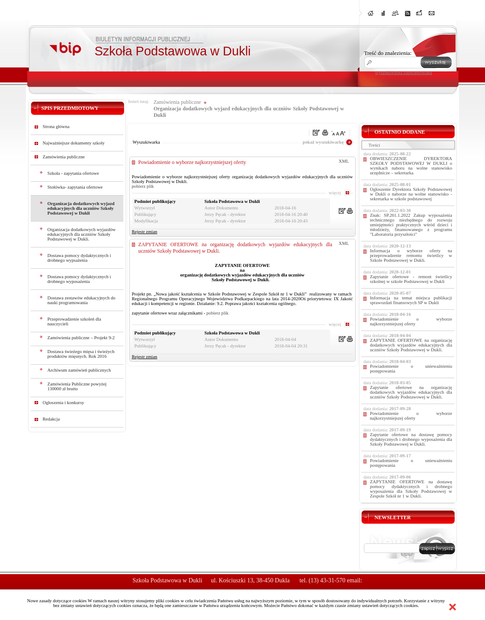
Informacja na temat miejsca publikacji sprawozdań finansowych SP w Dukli (411, 300)
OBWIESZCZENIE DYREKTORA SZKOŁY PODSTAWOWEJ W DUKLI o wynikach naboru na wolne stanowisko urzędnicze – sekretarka (411, 165)
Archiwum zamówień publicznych (79, 370)
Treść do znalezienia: (388, 53)
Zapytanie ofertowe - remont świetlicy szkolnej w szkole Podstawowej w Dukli (411, 279)
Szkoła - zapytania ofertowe (73, 173)
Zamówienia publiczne (64, 156)
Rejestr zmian (144, 231)
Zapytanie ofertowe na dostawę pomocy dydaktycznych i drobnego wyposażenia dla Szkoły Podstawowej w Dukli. (411, 439)
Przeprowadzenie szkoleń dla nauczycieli (74, 321)
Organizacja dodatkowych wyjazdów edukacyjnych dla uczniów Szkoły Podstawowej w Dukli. (82, 234)
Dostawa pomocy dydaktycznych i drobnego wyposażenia (79, 279)
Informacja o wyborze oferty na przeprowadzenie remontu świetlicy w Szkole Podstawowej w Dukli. (411, 255)
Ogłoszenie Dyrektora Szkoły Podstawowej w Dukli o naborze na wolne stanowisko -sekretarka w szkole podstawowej (411, 194)
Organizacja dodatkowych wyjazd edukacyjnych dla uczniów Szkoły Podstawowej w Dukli (81, 208)
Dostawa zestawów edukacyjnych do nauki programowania (82, 300)
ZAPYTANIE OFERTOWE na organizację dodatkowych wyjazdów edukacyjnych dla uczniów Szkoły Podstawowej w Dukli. (411, 345)
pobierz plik (143, 186)
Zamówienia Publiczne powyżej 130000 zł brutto (77, 386)
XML (344, 161)
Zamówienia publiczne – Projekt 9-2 (81, 337)
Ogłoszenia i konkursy (63, 402)
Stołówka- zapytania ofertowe (75, 187)
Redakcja (51, 419)
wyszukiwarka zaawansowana (403, 72)
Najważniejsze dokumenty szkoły (74, 143)
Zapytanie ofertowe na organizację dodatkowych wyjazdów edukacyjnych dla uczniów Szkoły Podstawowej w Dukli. (411, 392)
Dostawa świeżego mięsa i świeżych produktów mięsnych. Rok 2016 (81, 354)
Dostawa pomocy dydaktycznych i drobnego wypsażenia (79, 258)
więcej (335, 192)
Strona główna (56, 126)
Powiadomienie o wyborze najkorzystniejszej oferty (192, 162)
